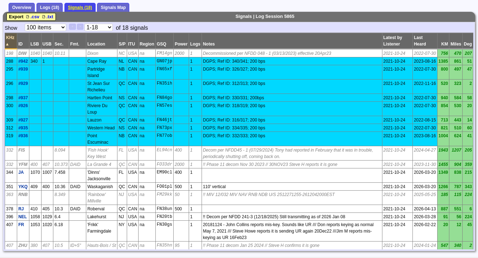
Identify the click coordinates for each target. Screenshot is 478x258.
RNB (23, 194)
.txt (47, 16)
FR (21, 224)
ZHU (22, 245)
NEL (22, 216)
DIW (22, 53)
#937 (23, 97)
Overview (21, 7)
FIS (21, 150)
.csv (32, 16)
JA (21, 172)
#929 (23, 83)
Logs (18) (49, 7)
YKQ (23, 186)
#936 (23, 135)
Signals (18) (80, 7)
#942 (23, 61)
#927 (23, 120)
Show (11, 28)
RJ (21, 208)
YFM (22, 164)
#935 (23, 127)
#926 (23, 105)
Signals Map (113, 7)
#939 (23, 69)
